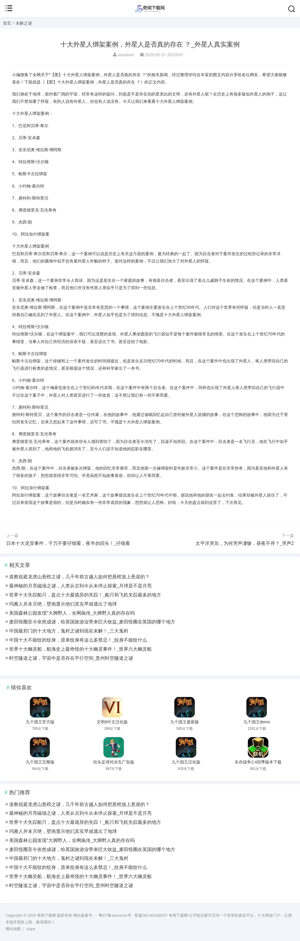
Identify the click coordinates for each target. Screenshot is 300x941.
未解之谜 (24, 23)
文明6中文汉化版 (112, 722)
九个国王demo (256, 722)
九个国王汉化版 (186, 762)
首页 (7, 23)
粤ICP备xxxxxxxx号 (114, 915)
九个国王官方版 (40, 722)
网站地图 (13, 928)
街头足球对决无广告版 (113, 762)
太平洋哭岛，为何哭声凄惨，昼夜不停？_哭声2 (244, 543)
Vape (31, 928)
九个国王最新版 (184, 722)
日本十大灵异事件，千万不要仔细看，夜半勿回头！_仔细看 (68, 543)
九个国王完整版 (40, 762)
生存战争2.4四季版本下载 (258, 762)
